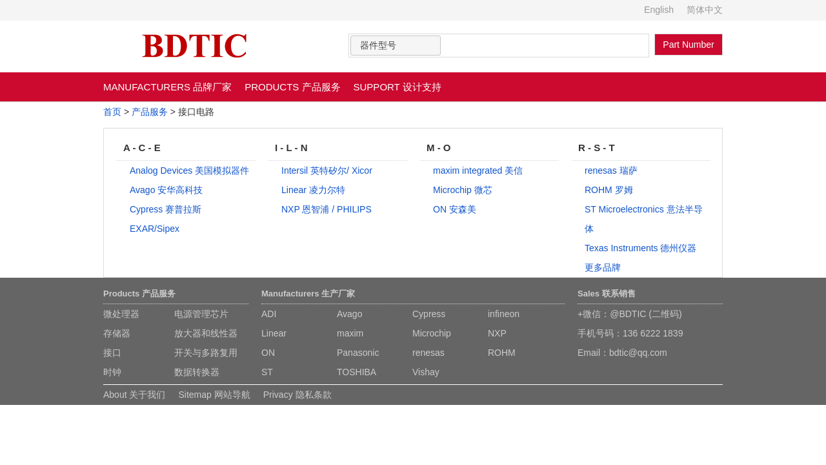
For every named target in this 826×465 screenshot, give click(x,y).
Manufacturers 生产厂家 (308, 293)
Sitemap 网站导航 (214, 394)
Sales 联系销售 (607, 293)
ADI (268, 314)
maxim (350, 333)
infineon (503, 314)
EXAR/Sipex (154, 228)
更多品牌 (603, 267)
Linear (274, 333)
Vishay (425, 372)
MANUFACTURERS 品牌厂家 (167, 86)
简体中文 (705, 10)
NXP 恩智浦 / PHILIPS (326, 209)
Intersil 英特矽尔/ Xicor (326, 170)
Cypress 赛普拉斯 (165, 209)
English (659, 10)
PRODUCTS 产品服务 (292, 86)
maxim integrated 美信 (478, 170)
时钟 (112, 372)
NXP (497, 333)
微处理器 (121, 314)
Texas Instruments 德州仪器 (641, 248)
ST (267, 372)
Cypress (428, 314)
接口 (112, 352)
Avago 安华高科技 (166, 190)
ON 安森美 (454, 209)
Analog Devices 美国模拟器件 (189, 170)
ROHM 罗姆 (609, 190)
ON (268, 352)
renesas (428, 352)
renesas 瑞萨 (611, 170)
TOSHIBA (356, 372)
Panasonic (358, 352)
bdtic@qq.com (638, 352)
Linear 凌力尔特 (313, 190)
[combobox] (395, 46)
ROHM (502, 352)
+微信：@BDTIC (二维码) (630, 314)
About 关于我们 (134, 394)
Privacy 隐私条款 (297, 394)
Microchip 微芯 (462, 190)
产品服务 (150, 112)
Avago (349, 314)
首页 (112, 112)
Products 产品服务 (139, 293)
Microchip (431, 333)
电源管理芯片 (201, 314)
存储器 (116, 333)
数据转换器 (196, 372)
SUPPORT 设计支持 (397, 86)
